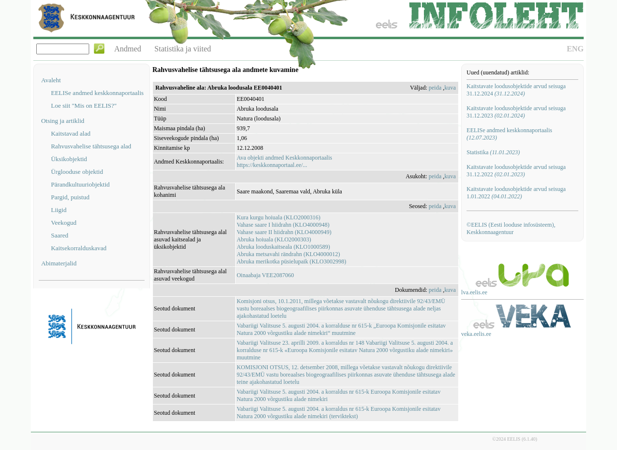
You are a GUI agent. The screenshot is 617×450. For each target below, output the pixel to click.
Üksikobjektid (69, 159)
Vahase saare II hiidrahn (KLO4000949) (284, 232)
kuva (450, 87)
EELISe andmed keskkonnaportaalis (97, 92)
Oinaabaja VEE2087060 (265, 275)
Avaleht (51, 80)
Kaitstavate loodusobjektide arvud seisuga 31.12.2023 (516, 112)
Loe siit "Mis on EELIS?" (84, 105)
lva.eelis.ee (474, 292)
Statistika (493, 152)
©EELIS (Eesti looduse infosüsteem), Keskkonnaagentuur (511, 228)
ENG (575, 49)
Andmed (127, 49)
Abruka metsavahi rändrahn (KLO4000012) (288, 254)
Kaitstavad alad (71, 133)
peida (435, 87)
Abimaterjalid (58, 263)
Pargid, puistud (70, 197)
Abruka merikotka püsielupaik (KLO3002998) (291, 261)
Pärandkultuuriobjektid (80, 184)
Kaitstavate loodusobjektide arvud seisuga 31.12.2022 (516, 171)
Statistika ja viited (182, 49)
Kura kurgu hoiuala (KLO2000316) (279, 217)
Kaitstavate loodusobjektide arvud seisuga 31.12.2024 (516, 90)
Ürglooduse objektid (77, 171)
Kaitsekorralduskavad (78, 248)
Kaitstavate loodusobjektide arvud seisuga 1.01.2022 (516, 193)
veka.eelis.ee (476, 334)
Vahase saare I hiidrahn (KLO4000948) (283, 224)
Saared (59, 235)
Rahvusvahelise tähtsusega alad (91, 146)
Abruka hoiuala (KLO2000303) (274, 239)
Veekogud (63, 222)
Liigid (59, 209)
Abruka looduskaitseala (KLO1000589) (283, 246)
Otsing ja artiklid (62, 120)
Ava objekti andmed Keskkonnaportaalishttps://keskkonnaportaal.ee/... (284, 161)
